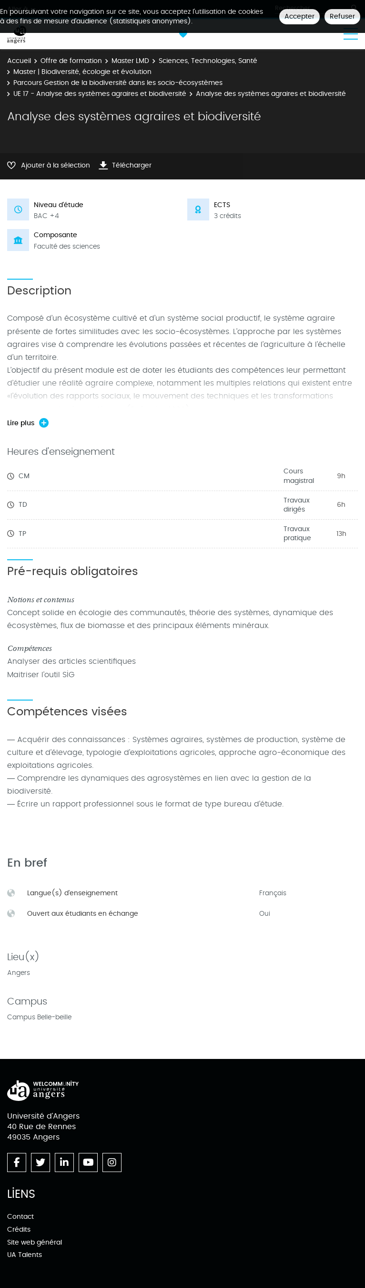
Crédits (18, 1230)
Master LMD (130, 61)
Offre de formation (71, 61)
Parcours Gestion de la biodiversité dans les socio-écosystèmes (118, 83)
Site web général (34, 1242)
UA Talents (24, 1255)
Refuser (342, 16)
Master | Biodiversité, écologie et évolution (82, 72)
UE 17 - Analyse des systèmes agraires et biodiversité (99, 94)
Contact (20, 1217)
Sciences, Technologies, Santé (208, 61)
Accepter (299, 16)
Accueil (19, 61)
